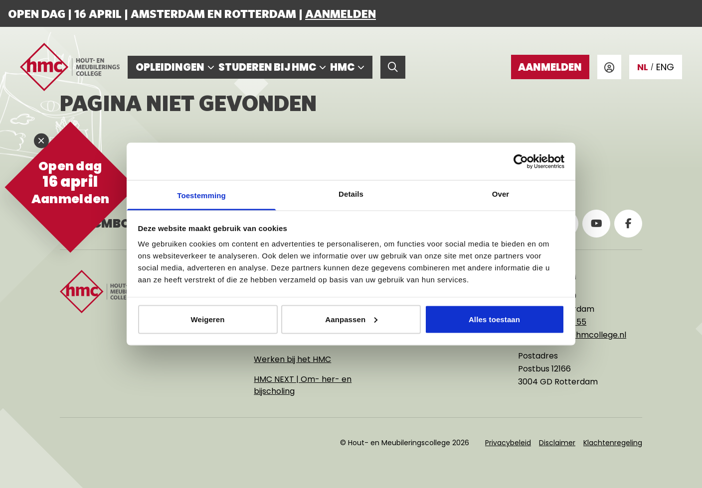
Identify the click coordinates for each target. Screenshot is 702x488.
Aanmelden (340, 13)
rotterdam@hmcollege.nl (576, 335)
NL (642, 67)
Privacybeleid (508, 443)
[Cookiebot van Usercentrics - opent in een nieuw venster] (520, 161)
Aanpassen (351, 319)
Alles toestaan (494, 319)
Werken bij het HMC (292, 359)
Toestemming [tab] (201, 195)
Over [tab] (501, 194)
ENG (665, 67)
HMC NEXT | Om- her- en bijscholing (302, 385)
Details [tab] (351, 194)
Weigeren (207, 319)
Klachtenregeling (612, 443)
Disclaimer (557, 443)
